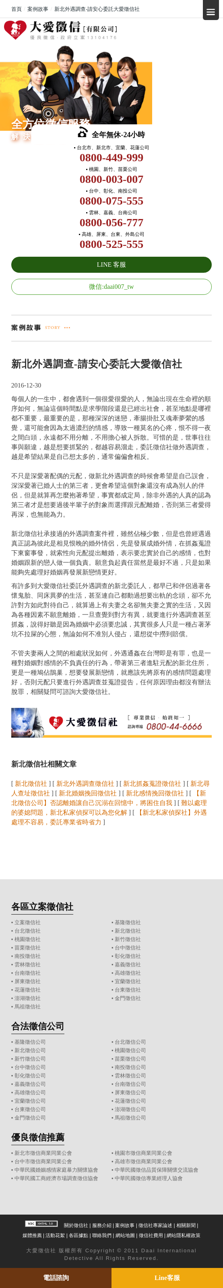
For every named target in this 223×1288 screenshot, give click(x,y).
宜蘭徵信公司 (30, 1101)
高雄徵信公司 (30, 1092)
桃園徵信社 (27, 939)
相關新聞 (186, 1225)
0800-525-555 (112, 244)
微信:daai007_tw (111, 286)
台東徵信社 (128, 990)
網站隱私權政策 (183, 1235)
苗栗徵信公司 (130, 1059)
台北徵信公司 (130, 1042)
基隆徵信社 (128, 922)
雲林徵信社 (27, 964)
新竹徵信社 (128, 939)
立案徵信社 (27, 922)
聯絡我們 (102, 1235)
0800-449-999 (112, 157)
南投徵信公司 (130, 1067)
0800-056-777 (112, 222)
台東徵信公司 (30, 1109)
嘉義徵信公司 (30, 1084)
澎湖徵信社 (27, 998)
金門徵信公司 (30, 1118)
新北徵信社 (128, 931)
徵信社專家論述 (155, 1225)
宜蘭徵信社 (128, 981)
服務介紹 (102, 1225)
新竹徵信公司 (30, 1059)
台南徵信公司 (130, 1084)
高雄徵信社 (128, 973)
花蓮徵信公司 (130, 1101)
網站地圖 (125, 1235)
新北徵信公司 (30, 1050)
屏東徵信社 (27, 981)
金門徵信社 (128, 998)
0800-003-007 (112, 179)
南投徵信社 (27, 956)
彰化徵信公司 (30, 1076)
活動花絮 (55, 1235)
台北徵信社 (27, 931)
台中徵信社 (128, 948)
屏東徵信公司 (130, 1092)
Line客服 (167, 1277)
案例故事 (124, 1225)
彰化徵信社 (128, 956)
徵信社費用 (151, 1235)
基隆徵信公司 (30, 1042)
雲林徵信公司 (130, 1076)
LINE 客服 (111, 264)
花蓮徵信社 (27, 990)
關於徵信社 (76, 1225)
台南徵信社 (27, 973)
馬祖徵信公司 (130, 1118)
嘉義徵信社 (128, 964)
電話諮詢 (56, 1277)
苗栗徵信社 (27, 948)
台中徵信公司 (30, 1067)
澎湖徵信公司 (130, 1109)
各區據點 (78, 1235)
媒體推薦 (32, 1235)
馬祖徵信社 (27, 1007)
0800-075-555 (112, 201)
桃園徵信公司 (130, 1050)
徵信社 (47, 1250)
